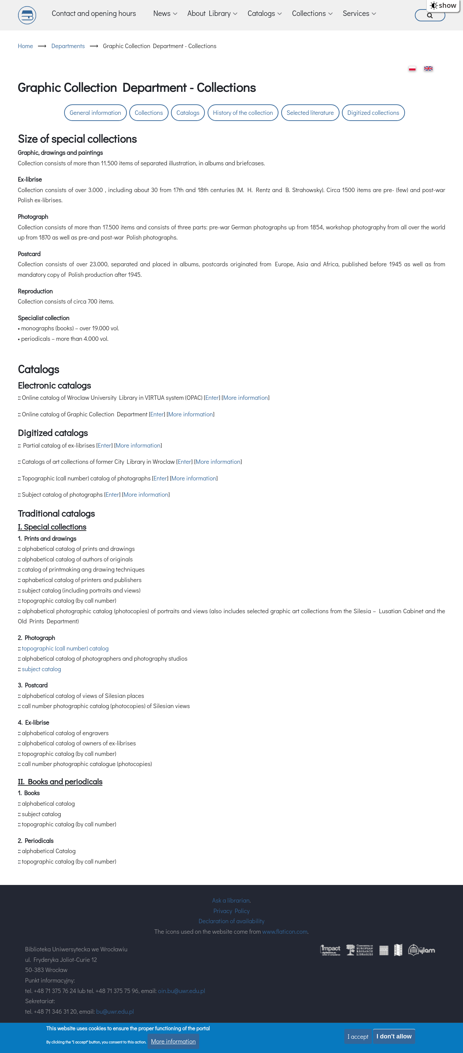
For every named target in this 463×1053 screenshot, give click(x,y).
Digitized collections (373, 112)
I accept (358, 1036)
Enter (211, 397)
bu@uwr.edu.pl (115, 1011)
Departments (68, 46)
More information (245, 397)
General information (95, 112)
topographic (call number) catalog (65, 648)
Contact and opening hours (94, 13)
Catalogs (187, 112)
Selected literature (310, 112)
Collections (149, 112)
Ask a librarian (231, 900)
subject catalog (41, 669)
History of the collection (243, 112)
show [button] (447, 5)
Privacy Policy (231, 911)
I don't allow (394, 1036)
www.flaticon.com (284, 931)
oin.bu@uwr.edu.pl (181, 991)
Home (25, 46)
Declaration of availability (231, 921)
